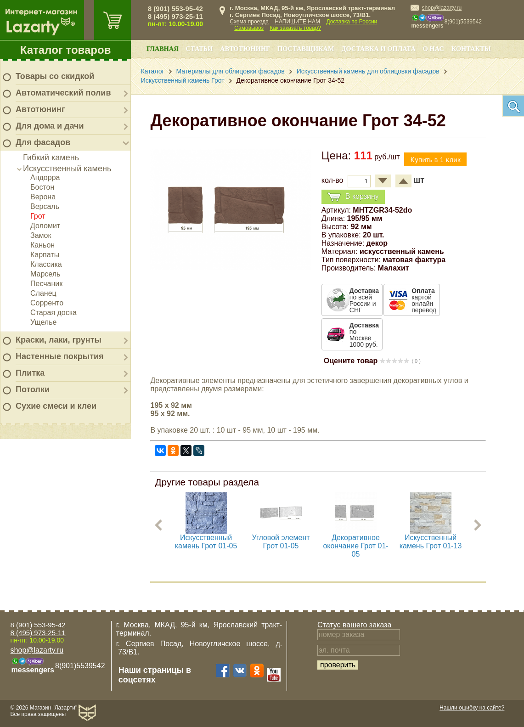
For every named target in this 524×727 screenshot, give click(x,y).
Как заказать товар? (295, 28)
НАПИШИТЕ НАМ (297, 21)
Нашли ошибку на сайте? (471, 707)
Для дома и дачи (50, 125)
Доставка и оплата (379, 48)
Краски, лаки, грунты (58, 339)
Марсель (45, 274)
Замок (40, 235)
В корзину (353, 197)
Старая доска (53, 312)
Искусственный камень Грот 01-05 (206, 542)
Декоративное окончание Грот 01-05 (356, 546)
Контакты (471, 48)
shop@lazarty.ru (442, 8)
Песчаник (46, 283)
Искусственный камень (67, 168)
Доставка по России (351, 21)
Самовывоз (249, 28)
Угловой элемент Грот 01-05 (281, 542)
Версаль (44, 206)
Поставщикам (305, 48)
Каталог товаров (65, 50)
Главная (162, 48)
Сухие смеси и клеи (56, 406)
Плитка (30, 373)
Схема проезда (249, 21)
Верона (43, 197)
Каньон (42, 245)
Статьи (199, 48)
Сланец (43, 293)
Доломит (45, 226)
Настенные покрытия (60, 356)
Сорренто (46, 303)
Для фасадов (43, 142)
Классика (46, 264)
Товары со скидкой (55, 76)
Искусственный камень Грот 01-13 (431, 542)
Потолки (33, 389)
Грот (37, 216)
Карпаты (44, 255)
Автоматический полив (63, 92)
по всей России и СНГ (364, 300)
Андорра (45, 177)
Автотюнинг (40, 109)
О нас (433, 48)
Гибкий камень (51, 157)
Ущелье (43, 322)
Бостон (42, 187)
